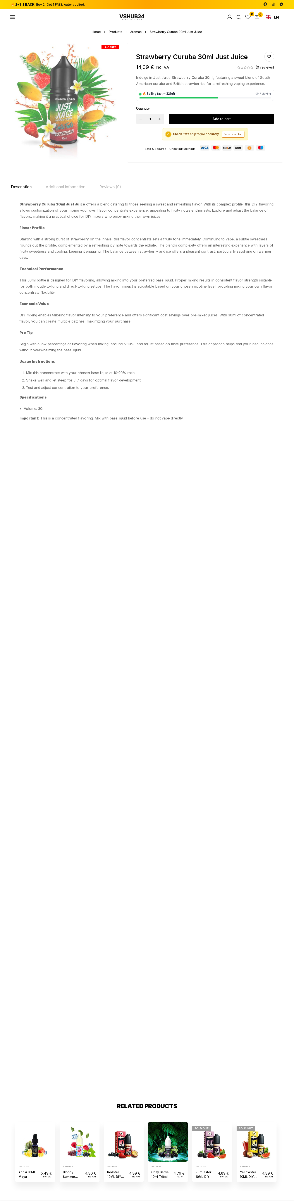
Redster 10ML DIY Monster (114, 515)
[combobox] (272, 17)
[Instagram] (273, 4)
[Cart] (256, 17)
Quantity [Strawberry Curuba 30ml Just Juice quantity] (143, 108)
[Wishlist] (247, 17)
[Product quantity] (150, 119)
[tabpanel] (147, 311)
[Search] (237, 17)
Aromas (136, 32)
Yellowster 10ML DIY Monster (248, 515)
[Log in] (227, 17)
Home (96, 32)
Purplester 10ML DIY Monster (203, 515)
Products (115, 32)
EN (272, 17)
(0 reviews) (265, 67)
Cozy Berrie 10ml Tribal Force (160, 515)
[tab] (21, 187)
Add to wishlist (269, 57)
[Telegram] (281, 4)
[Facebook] (265, 4)
